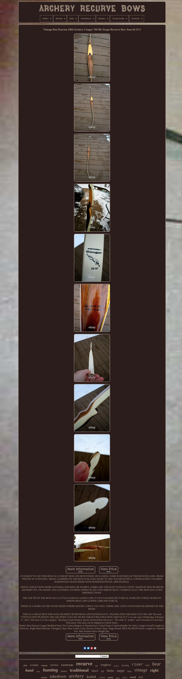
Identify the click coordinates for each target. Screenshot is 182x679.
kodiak (91, 677)
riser (137, 664)
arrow (124, 677)
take (96, 666)
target (121, 670)
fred (141, 677)
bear (156, 663)
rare (147, 665)
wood (133, 677)
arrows (54, 664)
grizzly (110, 677)
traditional (79, 670)
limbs (110, 670)
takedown (58, 676)
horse (118, 678)
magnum (44, 665)
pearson (116, 666)
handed (44, 677)
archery (76, 676)
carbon (102, 677)
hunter (64, 671)
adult (25, 665)
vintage (140, 669)
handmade (67, 665)
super (38, 671)
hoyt (129, 671)
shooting (125, 665)
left (102, 671)
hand (29, 670)
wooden (34, 664)
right (154, 670)
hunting (50, 669)
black (94, 670)
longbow (106, 664)
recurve (84, 663)
